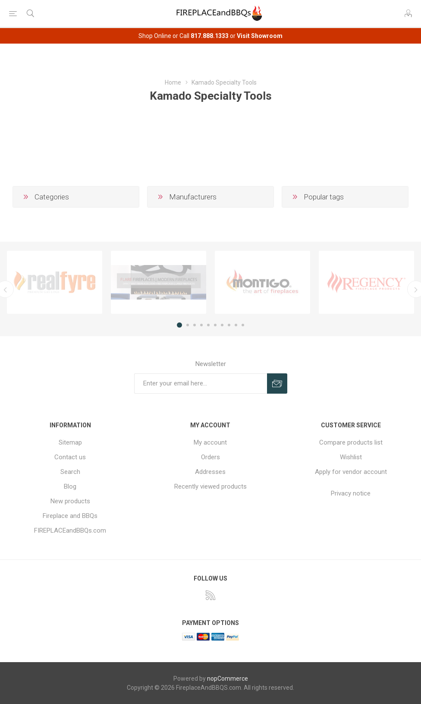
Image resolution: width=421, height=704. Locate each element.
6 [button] (215, 325)
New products (70, 501)
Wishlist (351, 457)
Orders (210, 457)
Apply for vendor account (351, 472)
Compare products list (351, 442)
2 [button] (187, 325)
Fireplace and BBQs (70, 516)
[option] (55, 282)
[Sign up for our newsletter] (200, 383)
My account (210, 442)
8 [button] (229, 325)
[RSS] (210, 595)
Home (173, 82)
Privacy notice (351, 493)
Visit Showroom (260, 35)
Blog (70, 486)
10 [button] (243, 325)
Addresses (210, 472)
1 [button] (179, 325)
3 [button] (194, 325)
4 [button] (201, 325)
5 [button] (208, 325)
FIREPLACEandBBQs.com (70, 530)
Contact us (70, 457)
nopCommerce (227, 678)
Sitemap (70, 442)
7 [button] (222, 325)
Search (70, 472)
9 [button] (236, 325)
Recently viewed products (210, 486)
